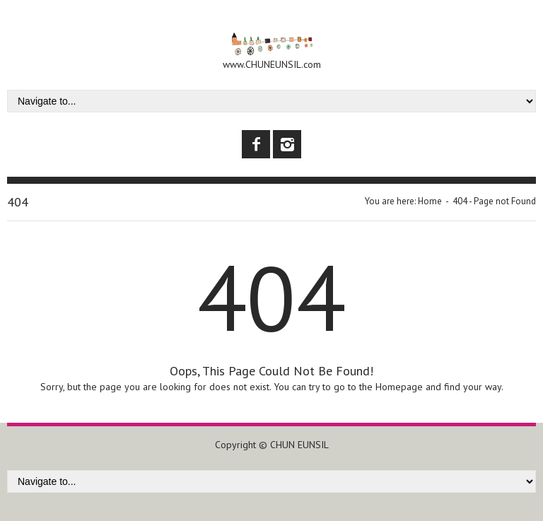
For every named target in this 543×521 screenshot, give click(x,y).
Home (430, 201)
